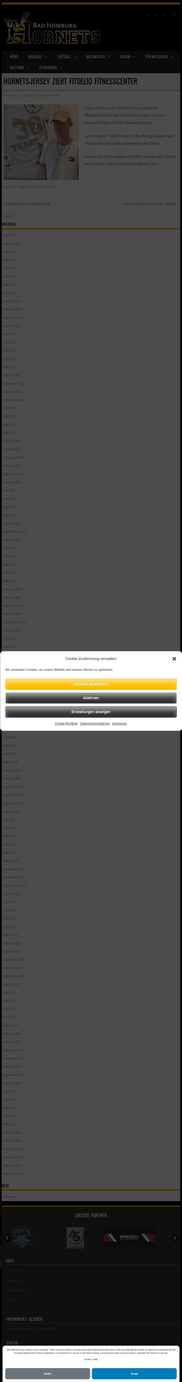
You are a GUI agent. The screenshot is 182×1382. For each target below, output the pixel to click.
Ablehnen (91, 698)
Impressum (119, 723)
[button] (174, 658)
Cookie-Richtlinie (66, 723)
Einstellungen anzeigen (91, 711)
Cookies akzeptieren (91, 684)
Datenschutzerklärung (95, 723)
